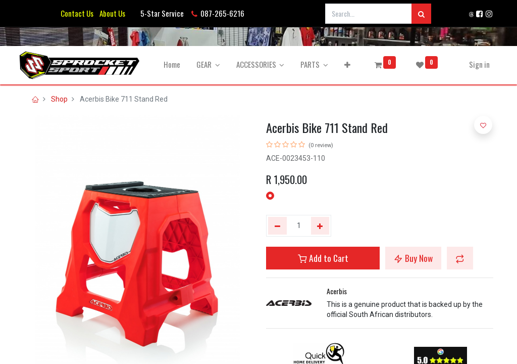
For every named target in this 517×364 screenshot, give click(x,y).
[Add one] (320, 226)
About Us (110, 13)
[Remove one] (277, 226)
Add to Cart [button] (323, 257)
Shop (59, 99)
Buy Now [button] (413, 257)
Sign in (474, 64)
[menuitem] (176, 64)
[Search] (421, 14)
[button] (352, 64)
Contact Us (77, 13)
